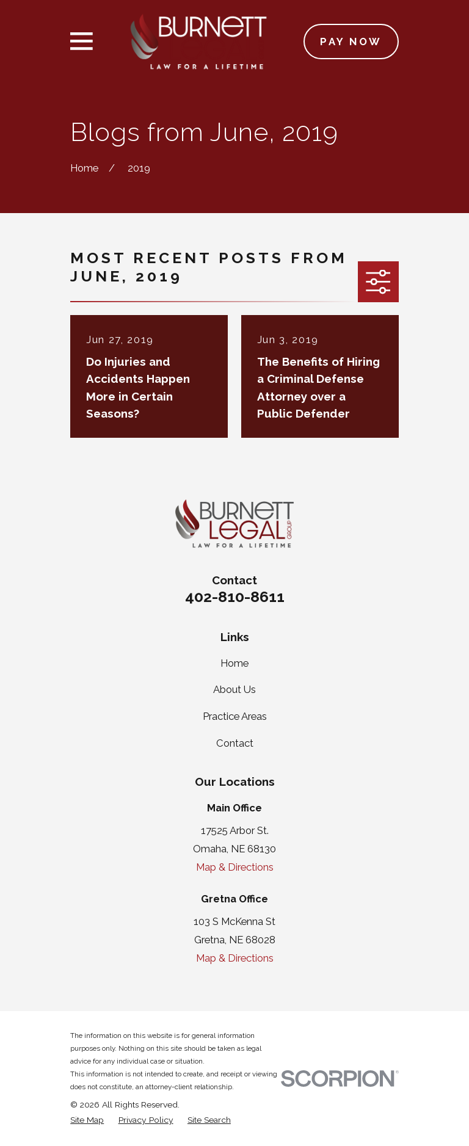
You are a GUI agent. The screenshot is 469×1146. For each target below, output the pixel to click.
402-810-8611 (235, 596)
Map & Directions (235, 867)
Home (234, 663)
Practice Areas (235, 716)
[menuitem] (87, 1120)
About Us (234, 689)
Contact (234, 743)
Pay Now (351, 41)
